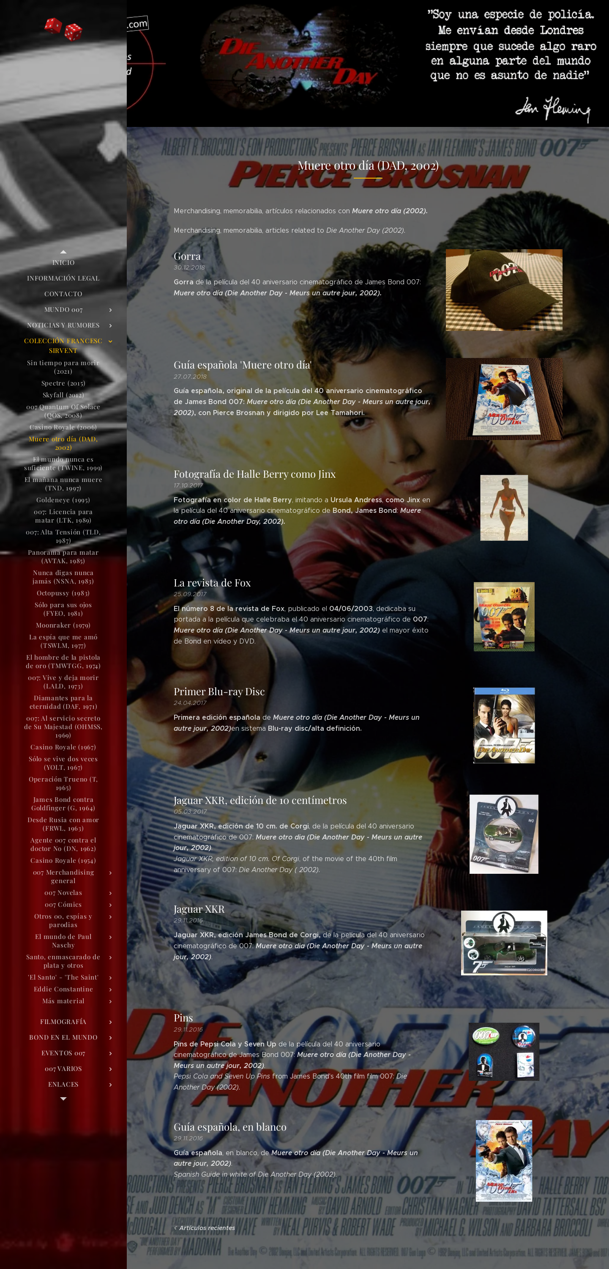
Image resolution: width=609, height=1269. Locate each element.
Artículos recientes (207, 1228)
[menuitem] (63, 262)
